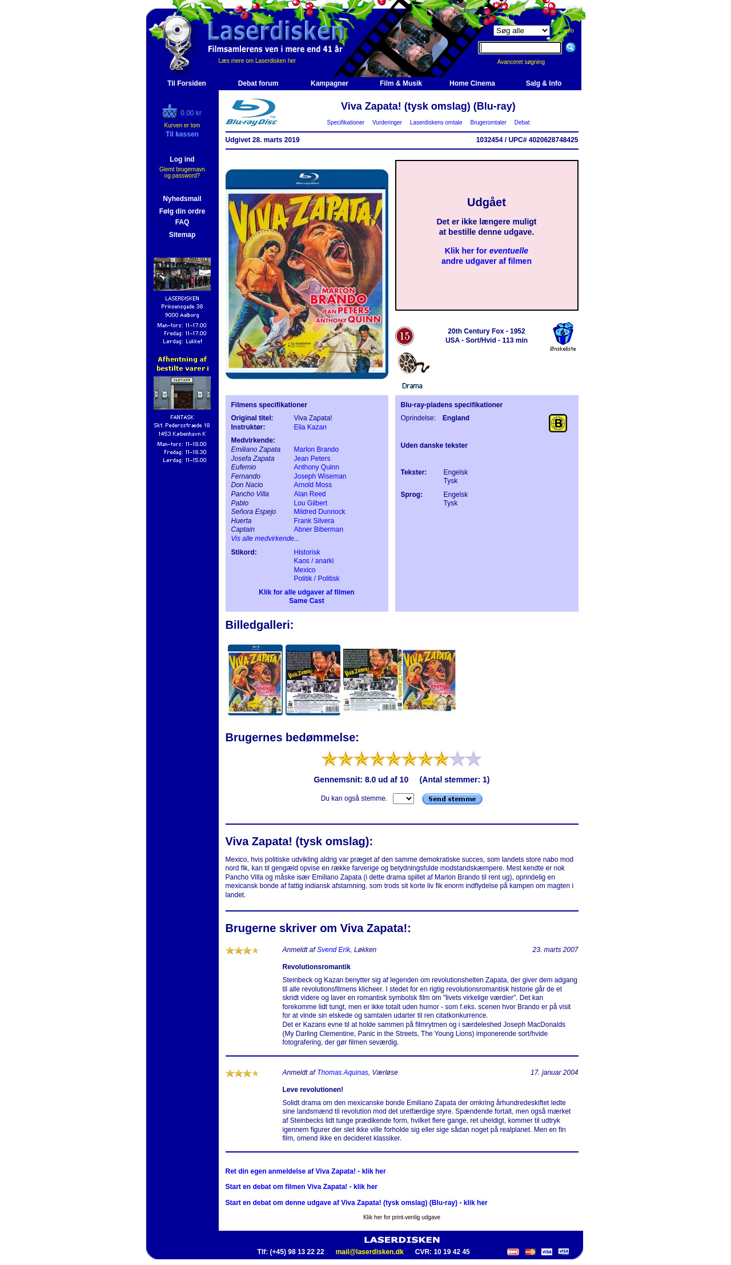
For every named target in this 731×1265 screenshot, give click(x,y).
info (569, 30)
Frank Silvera (314, 521)
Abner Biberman (319, 529)
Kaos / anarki (314, 561)
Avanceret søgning (527, 62)
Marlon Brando (316, 449)
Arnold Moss (313, 485)
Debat (522, 122)
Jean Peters (312, 459)
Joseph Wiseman (320, 476)
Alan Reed (310, 494)
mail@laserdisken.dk (370, 1252)
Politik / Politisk (317, 579)
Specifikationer (346, 122)
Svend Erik (333, 950)
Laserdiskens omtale (436, 122)
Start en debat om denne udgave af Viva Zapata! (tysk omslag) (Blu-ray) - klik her (357, 1203)
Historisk (307, 552)
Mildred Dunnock (320, 512)
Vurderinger (387, 122)
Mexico (305, 570)
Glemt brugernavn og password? (182, 172)
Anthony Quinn (316, 467)
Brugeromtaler (488, 122)
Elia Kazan (310, 427)
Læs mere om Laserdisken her (257, 61)
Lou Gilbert (311, 503)
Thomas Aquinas (342, 1073)
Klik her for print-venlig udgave (401, 1217)
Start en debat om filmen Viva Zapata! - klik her (302, 1187)
